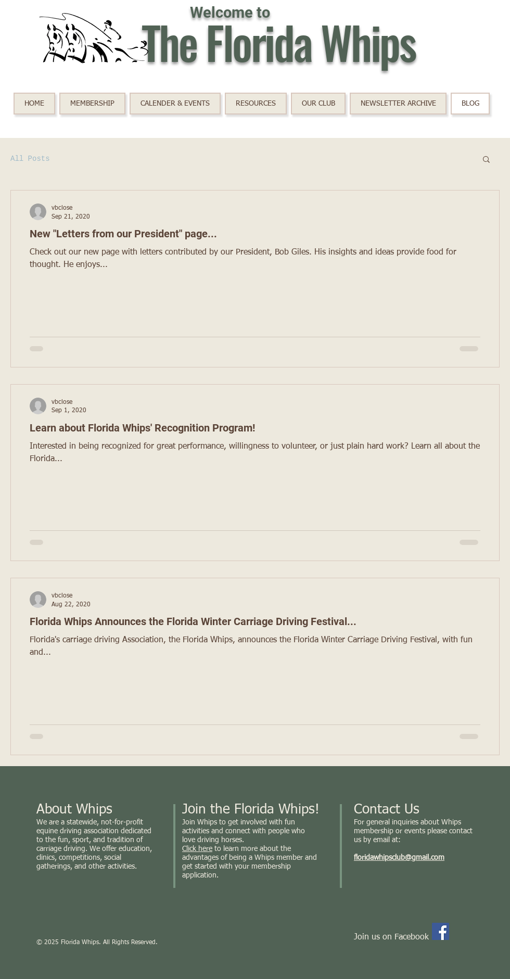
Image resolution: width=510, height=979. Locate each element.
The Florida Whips (278, 41)
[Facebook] (440, 931)
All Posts (30, 159)
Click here (197, 849)
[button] (175, 104)
